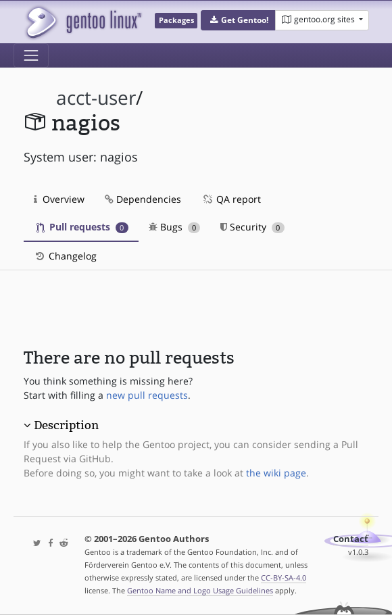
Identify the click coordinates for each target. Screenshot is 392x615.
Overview (59, 199)
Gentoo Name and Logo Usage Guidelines (200, 590)
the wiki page (276, 472)
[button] (238, 20)
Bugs (175, 226)
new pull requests (147, 395)
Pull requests (82, 226)
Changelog (65, 255)
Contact (350, 539)
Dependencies (143, 199)
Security (252, 226)
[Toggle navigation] (31, 55)
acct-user (96, 97)
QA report (231, 199)
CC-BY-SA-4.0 (283, 577)
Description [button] (66, 425)
